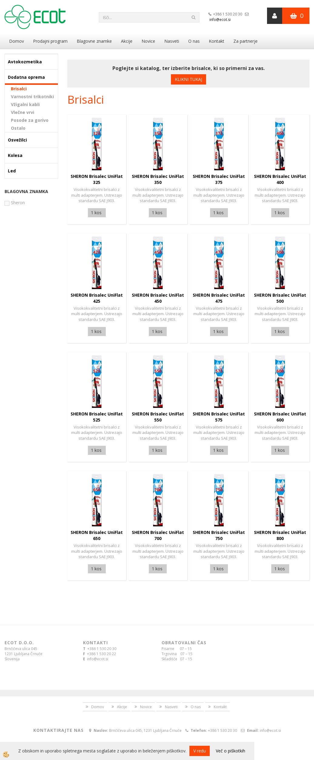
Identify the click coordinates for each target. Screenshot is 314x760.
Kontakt (216, 41)
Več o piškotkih (230, 751)
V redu (199, 751)
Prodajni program (50, 41)
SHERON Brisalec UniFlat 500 (280, 298)
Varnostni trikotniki (32, 96)
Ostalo (18, 128)
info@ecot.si (220, 19)
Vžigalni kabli (25, 104)
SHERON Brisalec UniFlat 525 (97, 417)
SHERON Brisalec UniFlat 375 (219, 179)
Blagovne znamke (94, 41)
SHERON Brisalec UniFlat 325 (97, 179)
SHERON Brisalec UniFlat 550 (158, 417)
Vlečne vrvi (22, 112)
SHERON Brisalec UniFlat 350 (158, 179)
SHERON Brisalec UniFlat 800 (280, 535)
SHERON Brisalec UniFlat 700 (158, 535)
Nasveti (171, 41)
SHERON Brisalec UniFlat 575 (219, 417)
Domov (16, 41)
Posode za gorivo (29, 120)
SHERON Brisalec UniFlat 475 (219, 298)
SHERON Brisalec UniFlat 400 (280, 179)
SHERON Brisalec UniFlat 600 (280, 417)
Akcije (126, 41)
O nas (194, 41)
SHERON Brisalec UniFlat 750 (219, 535)
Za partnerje (245, 41)
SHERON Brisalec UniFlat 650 (97, 535)
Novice (148, 41)
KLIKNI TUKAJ (188, 79)
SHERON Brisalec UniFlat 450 (158, 298)
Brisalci (19, 89)
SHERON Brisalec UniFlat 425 (97, 298)
